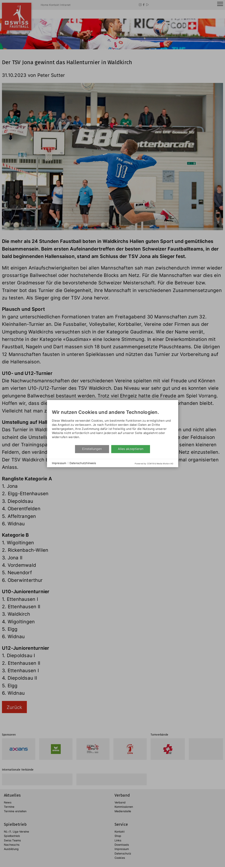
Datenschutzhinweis (83, 463)
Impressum (59, 463)
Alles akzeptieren (130, 449)
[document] (112, 425)
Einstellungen (92, 449)
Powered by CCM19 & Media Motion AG (154, 463)
